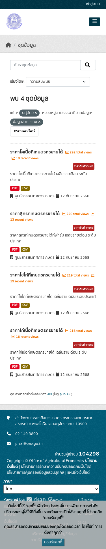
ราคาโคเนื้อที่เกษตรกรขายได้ (37, 152)
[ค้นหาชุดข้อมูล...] (45, 65)
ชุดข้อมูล (27, 45)
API (49, 394)
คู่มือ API (65, 394)
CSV (25, 188)
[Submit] (88, 65)
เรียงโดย (16, 81)
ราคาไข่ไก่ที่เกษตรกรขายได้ (35, 275)
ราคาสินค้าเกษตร (83, 166)
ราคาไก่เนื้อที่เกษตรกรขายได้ (37, 330)
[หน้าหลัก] (8, 45)
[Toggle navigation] (94, 21)
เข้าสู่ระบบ (93, 4)
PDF (15, 188)
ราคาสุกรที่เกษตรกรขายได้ (35, 213)
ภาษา (7, 481)
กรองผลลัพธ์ (24, 131)
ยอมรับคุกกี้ (53, 542)
